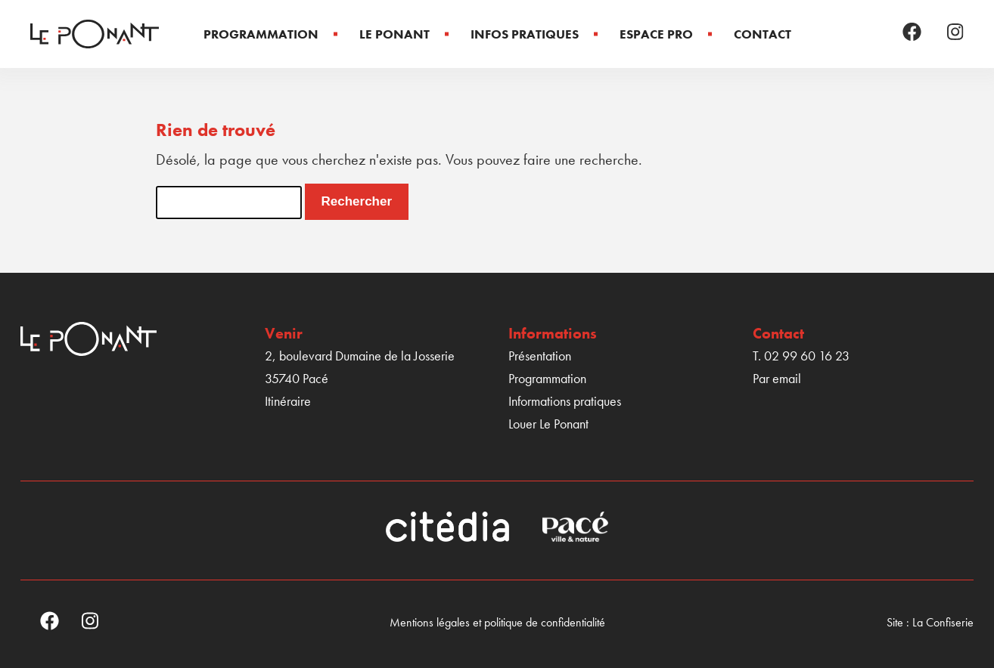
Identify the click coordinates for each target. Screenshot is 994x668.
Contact (762, 34)
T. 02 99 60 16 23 (801, 355)
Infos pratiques (525, 34)
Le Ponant (394, 34)
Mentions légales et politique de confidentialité (497, 622)
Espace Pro (656, 34)
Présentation (539, 355)
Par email (777, 378)
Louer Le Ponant (548, 423)
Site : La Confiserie (930, 622)
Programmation (260, 34)
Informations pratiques (564, 401)
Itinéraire (288, 401)
